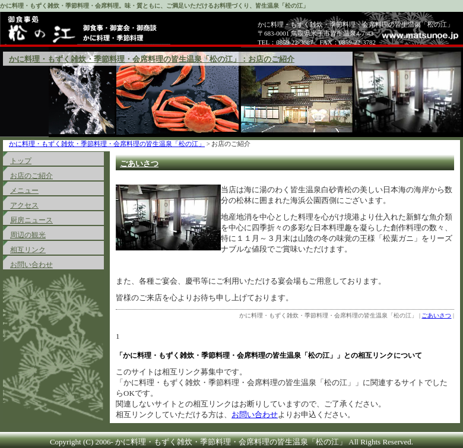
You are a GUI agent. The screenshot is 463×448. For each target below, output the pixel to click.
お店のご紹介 (31, 175)
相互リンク (28, 250)
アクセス (24, 205)
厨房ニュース (31, 220)
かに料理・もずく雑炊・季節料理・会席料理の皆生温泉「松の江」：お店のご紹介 (151, 59)
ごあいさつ (139, 163)
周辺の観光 (28, 235)
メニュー (24, 190)
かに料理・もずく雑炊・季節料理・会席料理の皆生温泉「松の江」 (107, 144)
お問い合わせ (31, 264)
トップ (20, 161)
